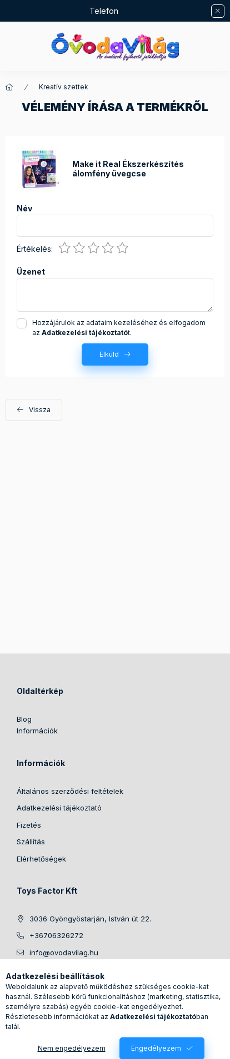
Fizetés (29, 824)
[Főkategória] (9, 87)
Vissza (40, 410)
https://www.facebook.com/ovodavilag (20, 980)
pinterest (87, 980)
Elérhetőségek (41, 858)
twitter (64, 980)
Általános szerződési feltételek (70, 791)
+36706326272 (56, 935)
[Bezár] (217, 11)
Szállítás (31, 841)
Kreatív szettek (63, 87)
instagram (42, 980)
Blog (24, 719)
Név (24, 208)
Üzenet (31, 271)
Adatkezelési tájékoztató (59, 807)
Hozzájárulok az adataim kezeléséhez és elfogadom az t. (119, 327)
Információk (37, 730)
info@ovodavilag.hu (63, 952)
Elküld (109, 354)
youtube (109, 980)
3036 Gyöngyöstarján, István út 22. (90, 918)
